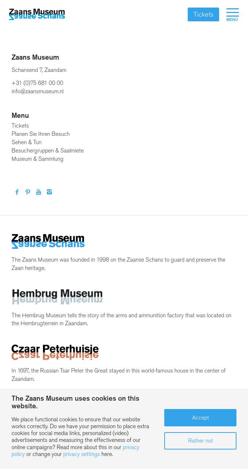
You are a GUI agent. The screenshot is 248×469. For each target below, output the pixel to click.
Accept (200, 417)
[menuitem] (229, 14)
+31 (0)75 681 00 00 (37, 83)
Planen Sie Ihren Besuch (41, 134)
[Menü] (229, 14)
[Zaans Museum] (37, 14)
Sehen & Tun (27, 142)
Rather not (200, 440)
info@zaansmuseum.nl (38, 91)
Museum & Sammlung (38, 159)
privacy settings (81, 454)
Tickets (203, 14)
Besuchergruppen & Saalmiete (48, 150)
